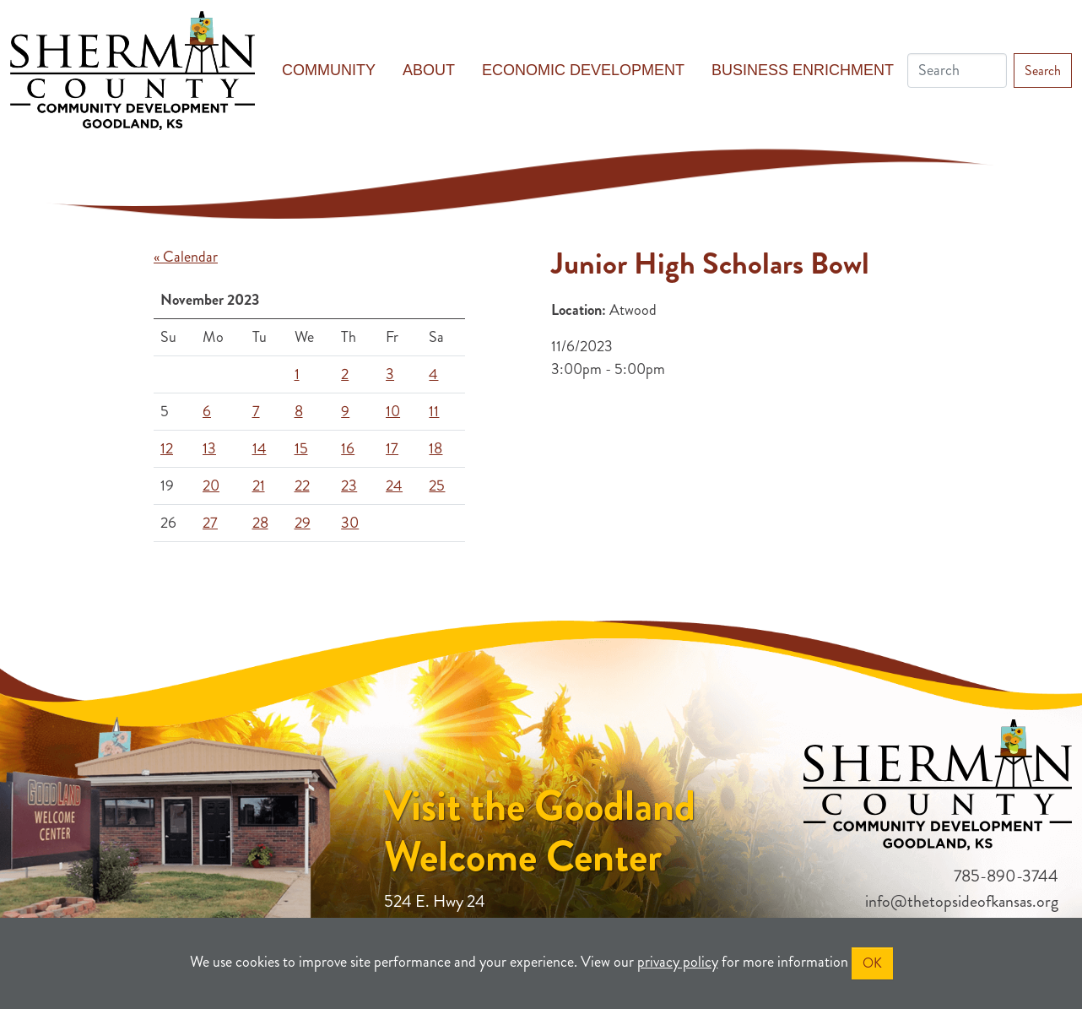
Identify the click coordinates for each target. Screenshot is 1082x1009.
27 (210, 523)
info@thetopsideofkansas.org (961, 901)
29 (303, 523)
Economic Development (583, 70)
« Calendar (186, 257)
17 (392, 448)
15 (301, 448)
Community (329, 70)
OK (872, 963)
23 (349, 485)
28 (260, 523)
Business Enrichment (802, 70)
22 (302, 485)
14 (259, 448)
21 (258, 485)
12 (166, 448)
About (429, 70)
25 (437, 485)
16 (347, 448)
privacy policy (677, 962)
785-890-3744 (1006, 876)
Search (1043, 70)
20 (211, 485)
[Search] (957, 70)
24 (394, 485)
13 (209, 448)
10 (393, 411)
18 (435, 448)
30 (350, 523)
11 (434, 411)
